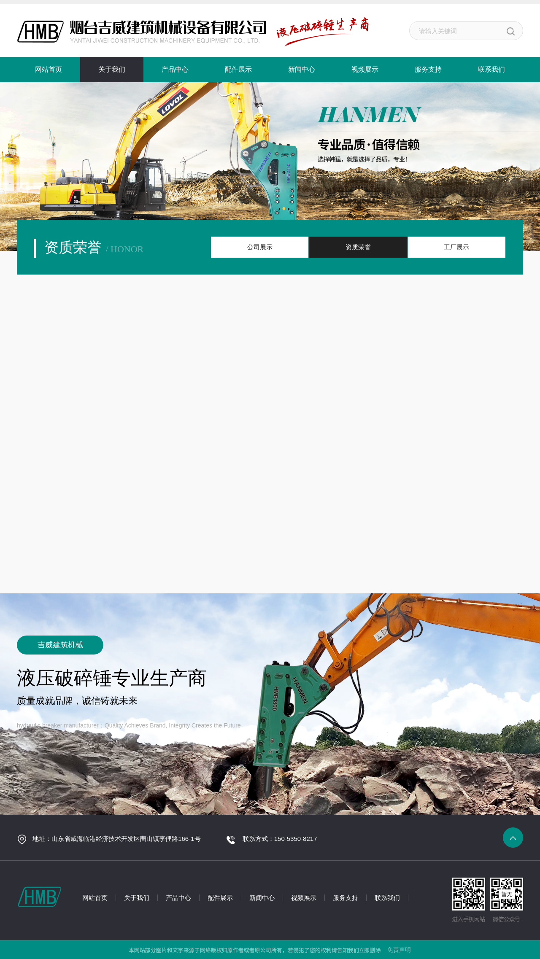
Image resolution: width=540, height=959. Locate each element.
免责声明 (399, 949)
